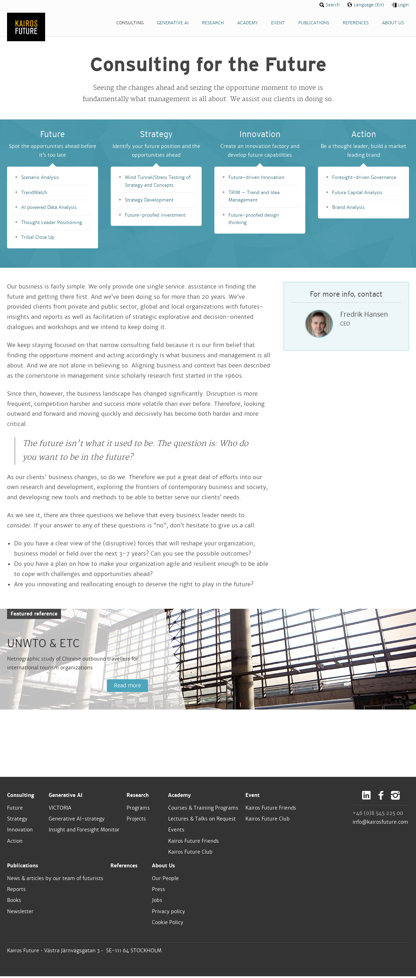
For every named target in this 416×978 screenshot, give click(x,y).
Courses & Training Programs (203, 809)
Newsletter (20, 913)
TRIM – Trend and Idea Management (255, 197)
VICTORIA (60, 809)
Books (14, 902)
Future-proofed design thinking (255, 220)
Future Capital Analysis (360, 201)
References (123, 867)
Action (15, 843)
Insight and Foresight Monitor (84, 831)
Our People (165, 880)
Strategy (17, 820)
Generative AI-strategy (77, 820)
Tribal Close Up (39, 239)
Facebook (381, 797)
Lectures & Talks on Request (202, 820)
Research (138, 797)
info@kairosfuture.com (380, 824)
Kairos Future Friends (193, 843)
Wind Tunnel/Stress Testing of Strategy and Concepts (153, 185)
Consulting (20, 797)
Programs (138, 809)
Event (252, 797)
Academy (179, 797)
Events (176, 831)
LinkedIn (366, 797)
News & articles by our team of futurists (55, 880)
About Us (163, 867)
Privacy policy (168, 913)
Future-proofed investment (143, 228)
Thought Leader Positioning (54, 223)
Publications (22, 867)
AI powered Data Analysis (51, 208)
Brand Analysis (350, 216)
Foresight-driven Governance (352, 181)
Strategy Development (152, 208)
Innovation (20, 831)
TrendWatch (35, 193)
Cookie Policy (167, 924)
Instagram (395, 797)
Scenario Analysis (42, 177)
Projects (136, 820)
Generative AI (65, 797)
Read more (126, 687)
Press (158, 891)
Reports (16, 891)
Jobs (157, 902)
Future (15, 809)
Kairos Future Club (190, 853)
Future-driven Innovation (259, 177)
